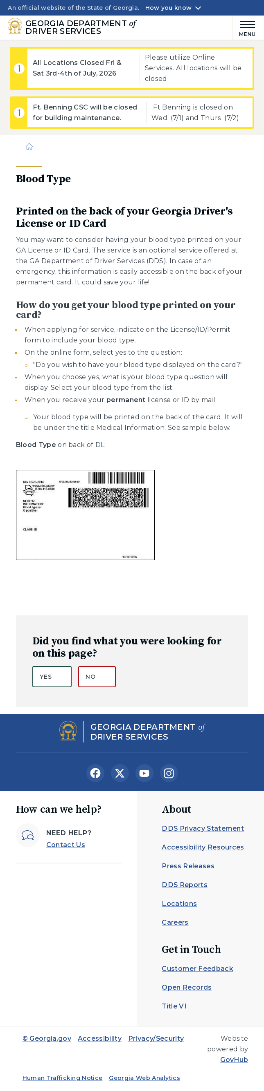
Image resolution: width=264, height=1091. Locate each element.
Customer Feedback (197, 969)
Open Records (187, 987)
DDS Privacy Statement (203, 828)
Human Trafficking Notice (63, 1078)
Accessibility (100, 1038)
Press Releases (188, 866)
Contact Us (65, 845)
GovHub (234, 1060)
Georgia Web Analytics (144, 1078)
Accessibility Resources (203, 847)
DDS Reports (185, 885)
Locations (179, 904)
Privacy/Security (156, 1038)
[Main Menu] (244, 27)
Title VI (174, 1006)
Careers (175, 922)
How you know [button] (168, 7)
